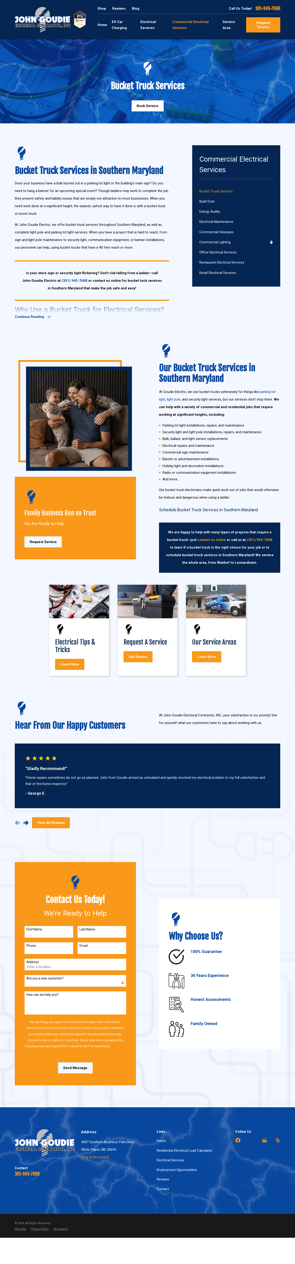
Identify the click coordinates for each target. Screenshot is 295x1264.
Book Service (147, 106)
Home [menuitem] (102, 25)
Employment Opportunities (177, 1170)
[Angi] (251, 1140)
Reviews (119, 8)
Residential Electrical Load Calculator (184, 1150)
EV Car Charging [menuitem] (119, 25)
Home (161, 1141)
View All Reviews (51, 823)
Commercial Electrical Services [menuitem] (190, 25)
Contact (163, 1189)
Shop (101, 8)
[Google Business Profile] (264, 1140)
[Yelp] (277, 1140)
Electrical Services (170, 1160)
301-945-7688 (267, 8)
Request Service (263, 25)
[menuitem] (236, 191)
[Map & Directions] (95, 1157)
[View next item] (26, 822)
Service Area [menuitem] (229, 25)
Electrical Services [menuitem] (148, 25)
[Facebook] (238, 1140)
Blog (135, 8)
